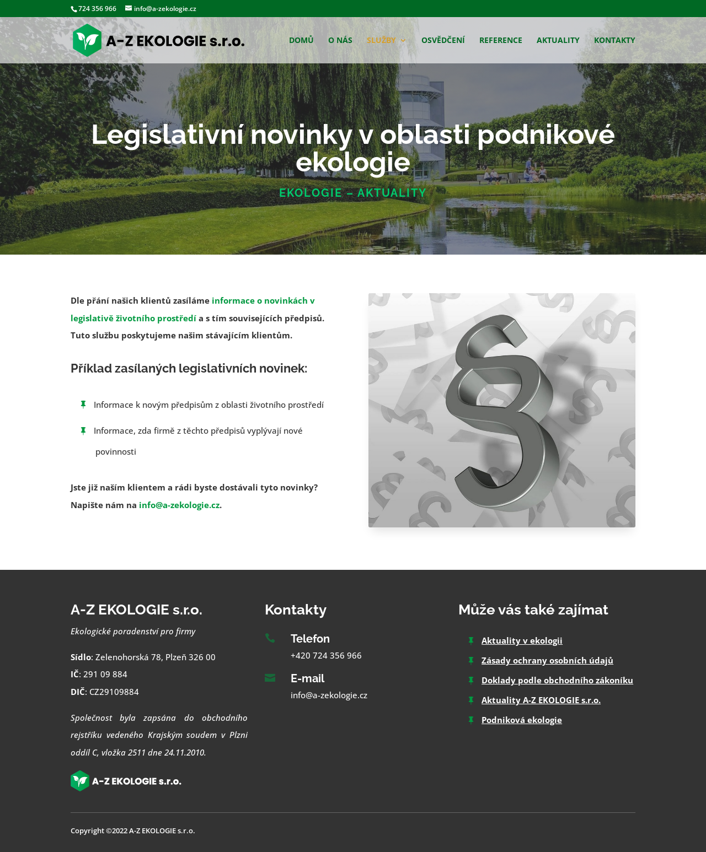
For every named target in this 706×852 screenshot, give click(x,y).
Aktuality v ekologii (522, 640)
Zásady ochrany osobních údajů (547, 660)
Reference (500, 40)
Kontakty (614, 40)
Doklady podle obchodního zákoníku (557, 680)
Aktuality (558, 40)
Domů (301, 40)
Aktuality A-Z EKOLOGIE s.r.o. (541, 699)
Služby (381, 40)
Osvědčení (443, 40)
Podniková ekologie (522, 719)
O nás (340, 40)
